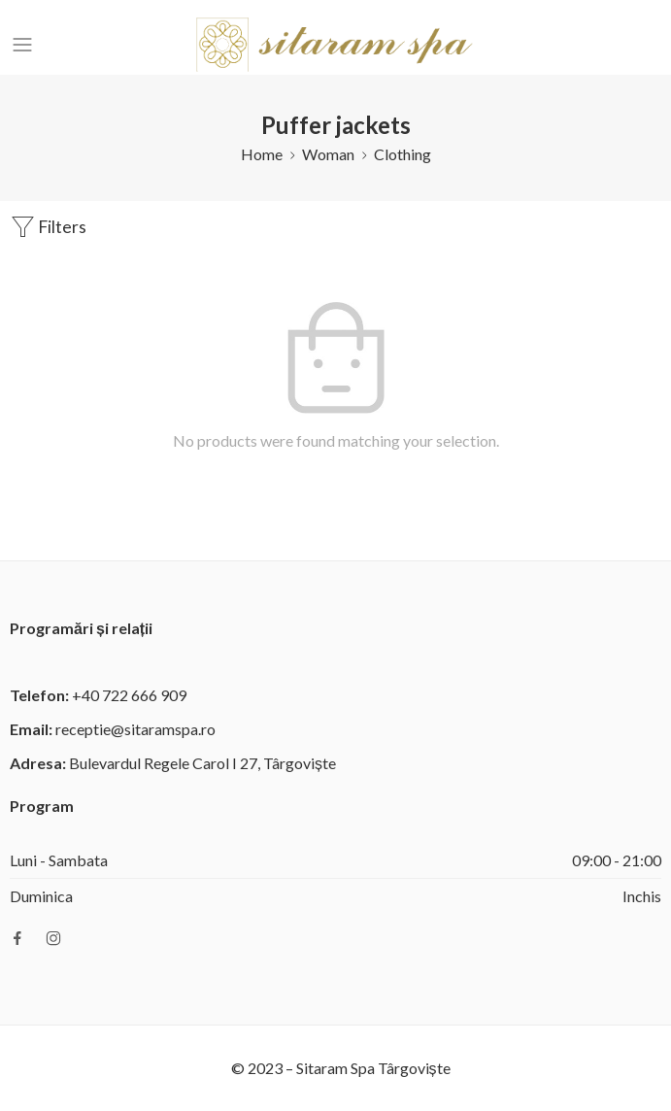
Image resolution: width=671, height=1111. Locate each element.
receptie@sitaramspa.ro (135, 729)
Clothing (402, 154)
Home (262, 154)
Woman (328, 154)
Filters (48, 227)
